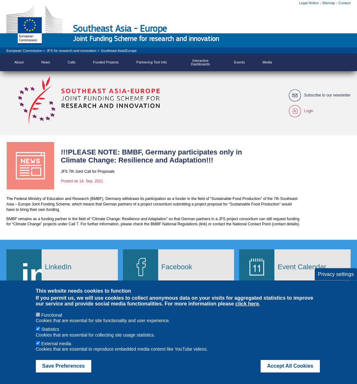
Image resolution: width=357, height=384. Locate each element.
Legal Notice (309, 3)
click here (247, 311)
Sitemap (328, 3)
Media (267, 62)
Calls (71, 62)
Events (239, 62)
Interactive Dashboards (200, 62)
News (45, 62)
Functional (51, 322)
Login (308, 111)
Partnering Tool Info (151, 62)
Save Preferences (63, 373)
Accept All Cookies (290, 373)
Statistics (50, 336)
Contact (344, 3)
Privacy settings (336, 281)
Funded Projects (106, 62)
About (19, 62)
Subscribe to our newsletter (327, 95)
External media (56, 350)
